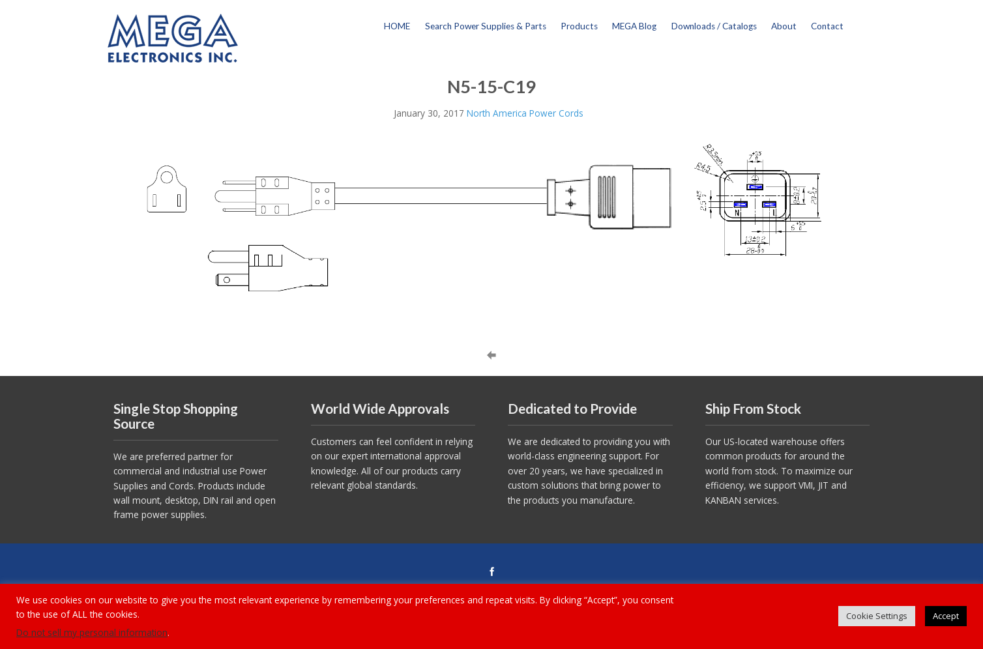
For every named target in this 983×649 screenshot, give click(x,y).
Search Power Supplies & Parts (485, 26)
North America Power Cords (525, 113)
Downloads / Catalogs (714, 26)
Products (579, 26)
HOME (397, 26)
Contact (827, 26)
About (784, 26)
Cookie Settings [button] (876, 616)
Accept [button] (946, 616)
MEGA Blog (634, 26)
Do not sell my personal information (92, 632)
